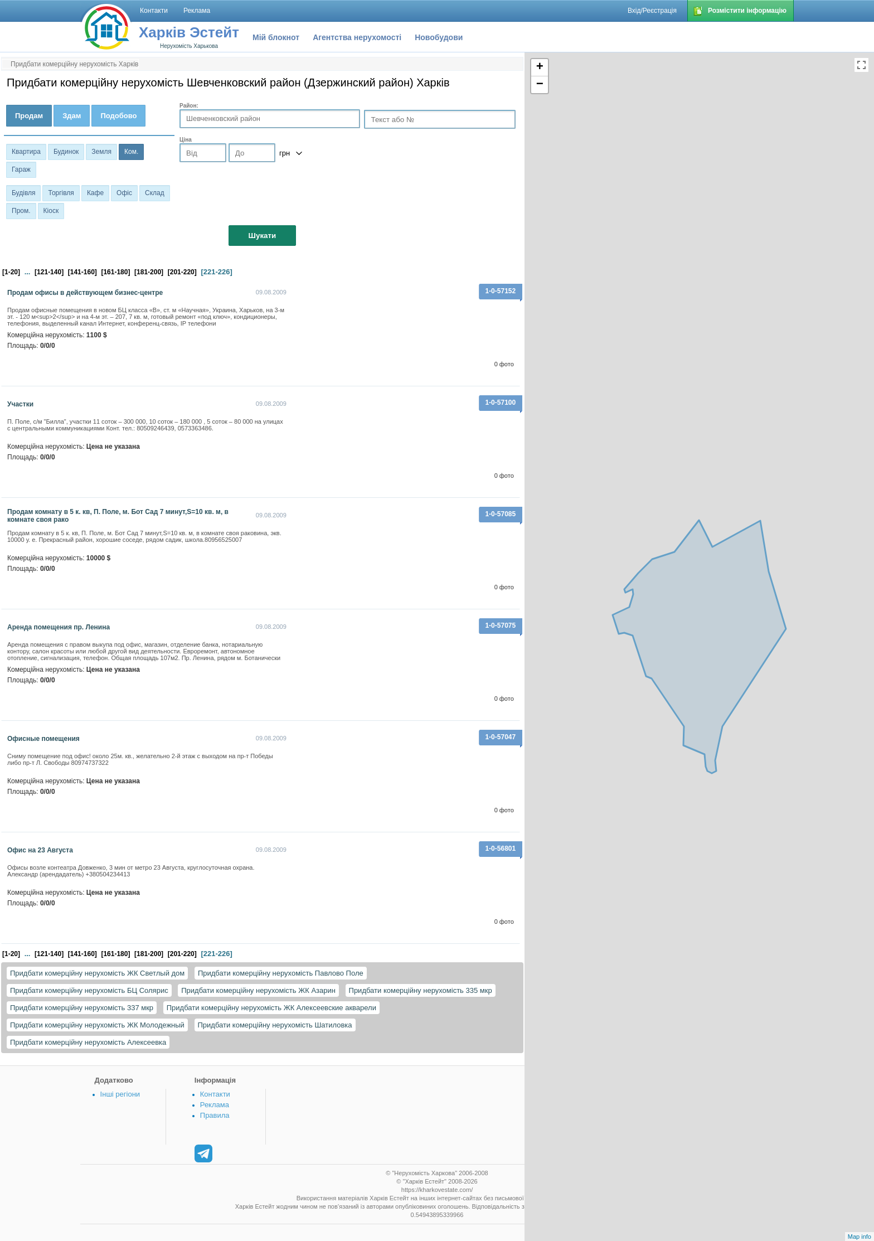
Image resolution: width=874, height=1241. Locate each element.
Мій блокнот (276, 37)
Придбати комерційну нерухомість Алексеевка (88, 1042)
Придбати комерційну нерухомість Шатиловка (275, 1025)
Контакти (215, 1094)
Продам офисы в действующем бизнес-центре (85, 293)
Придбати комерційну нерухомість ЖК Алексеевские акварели (271, 1008)
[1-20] (11, 272)
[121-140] (49, 272)
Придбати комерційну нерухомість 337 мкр (81, 1008)
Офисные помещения (43, 739)
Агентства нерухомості (357, 37)
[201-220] (182, 272)
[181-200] (148, 272)
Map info (859, 1236)
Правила (215, 1115)
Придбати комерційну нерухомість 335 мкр (420, 990)
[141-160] (82, 272)
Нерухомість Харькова (189, 46)
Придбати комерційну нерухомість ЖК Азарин (258, 990)
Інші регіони (120, 1094)
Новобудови (439, 37)
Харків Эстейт (189, 32)
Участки (20, 404)
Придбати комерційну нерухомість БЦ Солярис (89, 990)
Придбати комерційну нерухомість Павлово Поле (280, 973)
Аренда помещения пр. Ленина (58, 627)
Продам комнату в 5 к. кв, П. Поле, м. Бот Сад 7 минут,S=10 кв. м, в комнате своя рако (118, 515)
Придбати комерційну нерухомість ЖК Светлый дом (97, 973)
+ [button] (539, 67)
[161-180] (115, 272)
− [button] (539, 84)
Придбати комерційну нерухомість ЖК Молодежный (97, 1025)
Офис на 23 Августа (40, 850)
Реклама (214, 1105)
